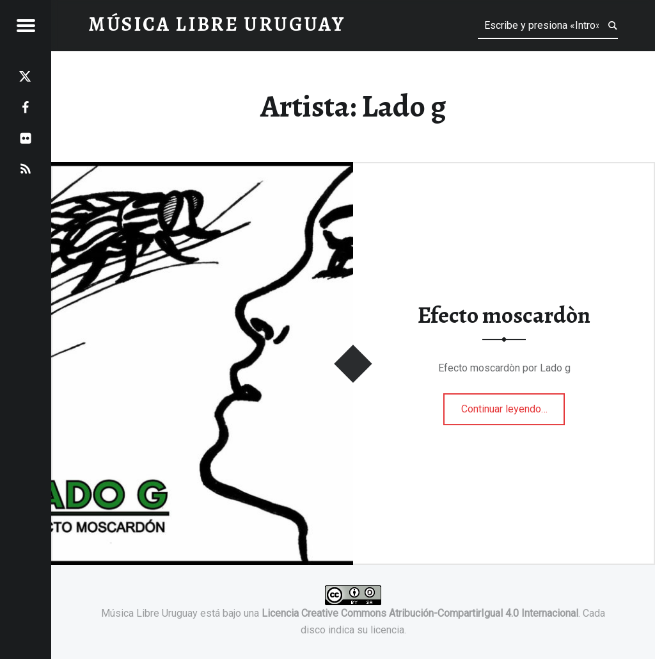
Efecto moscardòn (504, 315)
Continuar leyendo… (513, 405)
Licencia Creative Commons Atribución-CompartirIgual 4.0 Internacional (420, 613)
